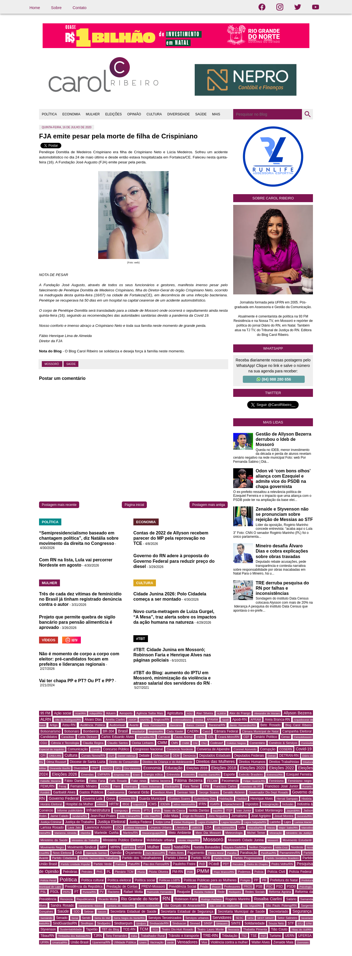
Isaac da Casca (174, 810)
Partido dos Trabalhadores (141, 858)
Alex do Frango (240, 713)
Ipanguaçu (121, 810)
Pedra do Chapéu (257, 864)
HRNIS (101, 804)
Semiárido (46, 917)
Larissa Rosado (52, 827)
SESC (239, 917)
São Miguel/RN (252, 905)
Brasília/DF (138, 731)
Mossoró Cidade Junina (246, 840)
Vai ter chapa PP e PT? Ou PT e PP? (76, 680)
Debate (144, 755)
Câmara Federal (226, 731)
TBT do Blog (110, 929)
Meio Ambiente (180, 833)
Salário (291, 899)
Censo (285, 736)
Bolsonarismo (50, 731)
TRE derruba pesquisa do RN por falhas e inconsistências (282, 588)
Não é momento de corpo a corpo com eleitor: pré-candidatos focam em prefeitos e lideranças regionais (79, 659)
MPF (103, 847)
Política (68, 879)
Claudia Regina (93, 743)
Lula (241, 827)
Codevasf (216, 743)
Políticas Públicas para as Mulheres (210, 880)
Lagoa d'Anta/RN (208, 822)
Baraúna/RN (217, 725)
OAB (78, 853)
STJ (300, 923)
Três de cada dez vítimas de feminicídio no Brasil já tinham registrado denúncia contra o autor (80, 599)
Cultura (71, 755)
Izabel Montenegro (268, 810)
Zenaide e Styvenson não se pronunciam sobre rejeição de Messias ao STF (284, 514)
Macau (271, 827)
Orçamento (133, 853)
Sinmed (195, 923)
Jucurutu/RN (304, 816)
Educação (174, 768)
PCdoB (214, 864)
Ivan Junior (243, 810)
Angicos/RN (161, 719)
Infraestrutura (98, 810)
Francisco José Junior (281, 786)
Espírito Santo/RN (209, 774)
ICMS (152, 804)
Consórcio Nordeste (180, 749)
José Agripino (261, 816)
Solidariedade (254, 923)
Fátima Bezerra (188, 780)
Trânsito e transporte (183, 936)
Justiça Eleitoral (111, 822)
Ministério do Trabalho (85, 840)
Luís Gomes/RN (225, 827)
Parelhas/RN (268, 852)
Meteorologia (234, 832)
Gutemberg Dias (205, 798)
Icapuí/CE (139, 804)
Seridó (86, 917)
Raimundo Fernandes (160, 891)
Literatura (181, 827)
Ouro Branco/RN (155, 852)
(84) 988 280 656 (274, 379)
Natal (166, 847)
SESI (251, 917)
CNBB (185, 743)
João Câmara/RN (129, 816)
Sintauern (221, 923)
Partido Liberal (176, 858)
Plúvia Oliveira (158, 871)
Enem (136, 774)
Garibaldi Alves (64, 792)
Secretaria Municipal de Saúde (241, 911)
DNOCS (107, 768)
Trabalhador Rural (152, 935)
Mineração (276, 832)
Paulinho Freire (184, 864)
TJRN (98, 936)
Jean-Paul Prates (103, 816)
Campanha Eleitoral (297, 731)
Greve (110, 799)
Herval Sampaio (287, 798)
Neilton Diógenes (260, 847)
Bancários (176, 725)
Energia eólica (153, 774)
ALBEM (221, 713)
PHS (100, 871)
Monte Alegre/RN (188, 840)
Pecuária (238, 864)
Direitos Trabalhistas (284, 762)
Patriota (120, 864)
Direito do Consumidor (124, 761)
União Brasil (80, 942)
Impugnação (270, 804)
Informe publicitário (69, 810)
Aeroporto (125, 713)
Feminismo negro (300, 780)
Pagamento (196, 853)
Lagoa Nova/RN (230, 822)
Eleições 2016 (196, 768)
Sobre (56, 7)
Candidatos (48, 737)
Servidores (222, 917)
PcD (202, 864)
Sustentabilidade (71, 929)
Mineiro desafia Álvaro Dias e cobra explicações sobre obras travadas (282, 551)
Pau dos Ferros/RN (156, 864)
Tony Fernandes (116, 935)
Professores (232, 886)
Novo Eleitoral (62, 852)
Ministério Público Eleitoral (122, 840)
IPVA (157, 810)
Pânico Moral (216, 852)
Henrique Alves (262, 799)
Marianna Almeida (65, 832)
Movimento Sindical (81, 847)
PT (76, 892)
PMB (190, 871)
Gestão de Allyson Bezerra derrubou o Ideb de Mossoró (283, 439)
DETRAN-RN (289, 755)
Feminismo (276, 780)
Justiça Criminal (50, 822)
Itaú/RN (217, 810)
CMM (162, 742)
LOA (208, 827)
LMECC (196, 827)
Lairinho (275, 822)
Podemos (244, 871)
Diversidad (81, 768)
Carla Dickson (87, 736)
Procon (216, 886)
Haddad (242, 798)
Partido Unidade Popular (75, 864)
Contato (79, 7)
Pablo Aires (176, 852)
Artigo (53, 725)
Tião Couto (279, 929)
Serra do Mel (102, 917)
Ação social (62, 713)
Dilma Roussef (56, 761)
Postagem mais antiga (208, 505)
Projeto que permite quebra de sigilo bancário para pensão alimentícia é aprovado (77, 622)
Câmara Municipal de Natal (260, 731)
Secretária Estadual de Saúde (133, 911)
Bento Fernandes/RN (243, 725)
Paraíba (232, 852)
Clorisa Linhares (142, 743)
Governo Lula (92, 799)
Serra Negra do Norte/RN (129, 917)
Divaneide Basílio (60, 768)
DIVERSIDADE (178, 114)
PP (256, 880)
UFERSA (305, 936)
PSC (269, 886)
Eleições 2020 (252, 768)
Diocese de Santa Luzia (87, 762)
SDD (76, 911)
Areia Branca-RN (277, 719)
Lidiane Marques (135, 827)
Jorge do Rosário (193, 816)
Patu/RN (134, 864)
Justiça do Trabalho (79, 822)
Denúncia (189, 755)
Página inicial (134, 505)
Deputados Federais (249, 755)
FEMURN (47, 786)
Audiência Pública (92, 725)
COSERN (285, 749)
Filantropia (130, 786)
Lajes (287, 822)
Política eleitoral (119, 880)
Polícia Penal (48, 880)
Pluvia (141, 871)
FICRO (105, 786)
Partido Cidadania (64, 858)
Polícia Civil (276, 872)
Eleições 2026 (64, 774)
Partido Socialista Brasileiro (282, 858)
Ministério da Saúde (54, 840)
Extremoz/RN (274, 774)
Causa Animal (183, 736)
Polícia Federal (300, 872)
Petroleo (86, 871)
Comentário (257, 743)
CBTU (200, 736)
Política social (145, 880)
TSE (254, 936)
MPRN (115, 847)
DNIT (95, 768)
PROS (248, 886)
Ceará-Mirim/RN (228, 736)
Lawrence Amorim (98, 827)
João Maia (170, 816)
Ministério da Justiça (299, 832)
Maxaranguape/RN (153, 832)
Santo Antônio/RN (149, 905)
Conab (95, 749)
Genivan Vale (186, 792)
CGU (43, 743)
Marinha (85, 832)
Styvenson (48, 929)
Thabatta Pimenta (255, 929)
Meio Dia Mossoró (208, 832)
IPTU (147, 810)
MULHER (93, 114)
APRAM (256, 719)
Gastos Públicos (91, 792)
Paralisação (248, 853)
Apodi (225, 719)
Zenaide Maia (283, 942)
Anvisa (199, 719)
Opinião (116, 853)
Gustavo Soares (179, 798)
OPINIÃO (134, 114)
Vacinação (157, 942)
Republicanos (86, 899)
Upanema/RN (101, 942)
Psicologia (305, 886)
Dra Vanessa (132, 768)
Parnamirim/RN (290, 852)
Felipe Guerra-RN (254, 780)
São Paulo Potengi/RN (281, 905)
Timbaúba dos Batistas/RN (74, 935)
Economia (152, 768)
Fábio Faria (97, 780)
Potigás (245, 880)
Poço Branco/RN (224, 871)
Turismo (275, 936)
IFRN (202, 804)
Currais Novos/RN (93, 755)
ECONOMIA (71, 114)
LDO (119, 827)
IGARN (214, 804)
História (306, 798)
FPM (206, 786)
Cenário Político (265, 737)
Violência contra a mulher (229, 942)
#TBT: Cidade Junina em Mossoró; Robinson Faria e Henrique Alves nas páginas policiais (172, 654)
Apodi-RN (239, 719)
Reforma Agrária (280, 891)
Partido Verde (103, 864)
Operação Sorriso (96, 852)
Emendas (87, 774)
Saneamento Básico (90, 905)
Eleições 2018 (223, 768)
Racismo (113, 891)
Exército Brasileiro (251, 774)
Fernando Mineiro (83, 786)
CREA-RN (55, 755)
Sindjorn (141, 923)
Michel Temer (256, 832)
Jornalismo (239, 816)
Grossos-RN (127, 798)
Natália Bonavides (207, 847)
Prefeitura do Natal (284, 880)
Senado (61, 918)
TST (263, 935)
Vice (204, 942)
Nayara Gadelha (235, 847)
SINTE (236, 923)
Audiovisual (117, 725)
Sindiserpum (123, 923)
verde (170, 942)
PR (264, 880)
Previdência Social (182, 886)
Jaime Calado (59, 816)
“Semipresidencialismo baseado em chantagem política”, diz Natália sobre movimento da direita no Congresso (79, 538)
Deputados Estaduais (214, 755)
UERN (289, 936)
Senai (75, 917)
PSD (279, 886)
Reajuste (183, 892)
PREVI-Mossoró (153, 886)
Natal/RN (182, 847)
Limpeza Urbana (160, 827)
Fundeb (45, 792)
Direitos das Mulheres (215, 761)
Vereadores (187, 942)
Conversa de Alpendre (213, 749)
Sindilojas (87, 923)
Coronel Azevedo (244, 749)
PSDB (291, 886)
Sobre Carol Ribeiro (273, 198)
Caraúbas (67, 736)
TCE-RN (129, 929)
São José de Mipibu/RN (224, 905)
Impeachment (232, 804)
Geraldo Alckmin (234, 792)
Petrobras (70, 872)
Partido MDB (200, 858)
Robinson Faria (186, 899)
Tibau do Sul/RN (302, 929)
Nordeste (297, 847)
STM (309, 923)
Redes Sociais (255, 891)
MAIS (216, 114)
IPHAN (136, 810)
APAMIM (212, 719)
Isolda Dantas (199, 810)
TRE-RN (210, 935)
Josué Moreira (283, 816)
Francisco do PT (251, 786)
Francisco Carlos (224, 786)
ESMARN (189, 774)
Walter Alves (260, 942)
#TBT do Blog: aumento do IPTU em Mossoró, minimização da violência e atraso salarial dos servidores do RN (172, 677)
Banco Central (195, 725)
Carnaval (164, 736)
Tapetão (92, 929)
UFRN (44, 942)
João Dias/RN (151, 816)
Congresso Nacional (148, 749)
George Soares (209, 792)
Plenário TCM (124, 871)
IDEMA (165, 804)
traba (134, 935)
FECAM (212, 780)
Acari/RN (80, 713)
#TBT (140, 639)
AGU (190, 713)
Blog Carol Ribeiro (298, 725)
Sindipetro (104, 923)
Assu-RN (68, 725)
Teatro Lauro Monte (210, 929)
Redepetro (235, 891)
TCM (144, 929)
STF (291, 923)
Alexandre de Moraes (267, 713)
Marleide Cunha (107, 833)
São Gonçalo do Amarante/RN (184, 905)
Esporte (229, 774)
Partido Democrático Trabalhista (99, 858)
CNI (195, 743)
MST (141, 847)
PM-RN (177, 872)
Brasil (123, 731)
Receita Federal (203, 891)
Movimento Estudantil (297, 840)
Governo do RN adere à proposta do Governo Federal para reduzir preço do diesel (174, 560)
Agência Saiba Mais (149, 713)
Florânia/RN (172, 786)
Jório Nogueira (218, 816)
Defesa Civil (161, 755)
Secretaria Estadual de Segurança (187, 911)
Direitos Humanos (252, 762)
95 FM (45, 713)
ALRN (45, 719)
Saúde (71, 364)
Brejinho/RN (156, 731)
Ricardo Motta (107, 899)
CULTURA (154, 114)
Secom (102, 911)
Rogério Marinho (237, 899)
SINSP (208, 923)
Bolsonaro (71, 731)
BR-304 (108, 731)
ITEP (229, 810)
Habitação (226, 798)
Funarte (307, 786)
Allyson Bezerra (298, 713)
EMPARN (103, 774)
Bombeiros (91, 731)
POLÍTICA (49, 114)
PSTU (66, 891)
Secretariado (278, 911)
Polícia (258, 871)
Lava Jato (74, 827)
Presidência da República (84, 886)
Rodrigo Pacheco (211, 899)
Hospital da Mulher (80, 804)
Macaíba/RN (256, 827)
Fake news (139, 780)
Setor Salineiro (287, 917)
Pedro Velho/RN (282, 864)
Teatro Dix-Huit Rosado (177, 929)
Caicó (206, 731)
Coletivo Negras (236, 743)
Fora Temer (191, 786)
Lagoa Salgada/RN (255, 822)
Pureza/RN (89, 891)
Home (34, 7)
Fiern (116, 786)
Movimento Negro (52, 847)
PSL (43, 891)
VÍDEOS (48, 640)
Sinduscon (179, 923)
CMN (174, 743)
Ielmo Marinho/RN (184, 804)
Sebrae (89, 911)
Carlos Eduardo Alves (117, 737)
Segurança (302, 911)
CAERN (193, 731)
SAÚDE (201, 114)
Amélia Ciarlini (115, 719)
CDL (211, 736)
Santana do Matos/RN (120, 905)
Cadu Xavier (175, 731)
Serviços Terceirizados (165, 918)
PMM (203, 871)
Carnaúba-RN (146, 736)
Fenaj (62, 786)
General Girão (138, 792)
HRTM (114, 804)
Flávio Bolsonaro (151, 786)
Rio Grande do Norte (139, 899)
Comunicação (78, 749)
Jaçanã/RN (293, 810)
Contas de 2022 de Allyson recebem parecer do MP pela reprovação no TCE (170, 538)
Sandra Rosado (62, 905)
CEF (246, 736)
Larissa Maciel (303, 822)
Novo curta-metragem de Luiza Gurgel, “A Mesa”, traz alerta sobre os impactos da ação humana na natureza (174, 616)
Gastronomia (116, 792)
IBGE (126, 804)
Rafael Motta (133, 892)
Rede (221, 891)
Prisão (204, 886)
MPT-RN (129, 847)
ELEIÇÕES (113, 114)
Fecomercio (230, 781)
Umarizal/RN (59, 942)
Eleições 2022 (281, 768)
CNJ (204, 743)
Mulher (153, 847)
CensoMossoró (303, 736)
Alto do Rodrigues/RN (68, 719)
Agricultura (175, 713)
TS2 (244, 935)
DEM (176, 755)
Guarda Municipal (152, 799)
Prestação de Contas (122, 886)
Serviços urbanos (196, 917)
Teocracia (233, 929)
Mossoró (52, 364)
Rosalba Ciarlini (268, 899)
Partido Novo (222, 858)
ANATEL (145, 719)
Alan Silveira (204, 713)
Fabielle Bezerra (50, 780)
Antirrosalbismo (182, 719)
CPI (42, 755)
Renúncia (66, 899)
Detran (272, 755)
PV (102, 891)
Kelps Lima (162, 822)
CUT (111, 755)
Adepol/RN (95, 713)
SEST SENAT (265, 917)
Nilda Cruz (281, 847)
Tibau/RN (47, 936)
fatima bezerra (160, 780)
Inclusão (287, 804)
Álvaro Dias (93, 719)
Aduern (111, 713)
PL (109, 872)
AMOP (132, 719)
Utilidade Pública (125, 942)
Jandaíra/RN (79, 816)
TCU (155, 929)
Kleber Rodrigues (184, 822)
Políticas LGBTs (169, 880)
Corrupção (268, 749)
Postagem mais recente (59, 505)
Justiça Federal (140, 822)
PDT (226, 864)
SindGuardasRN (65, 923)
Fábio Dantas (75, 781)
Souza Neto (276, 923)
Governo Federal (63, 798)
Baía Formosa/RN (154, 725)
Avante (134, 725)
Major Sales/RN (288, 827)
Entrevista (173, 774)
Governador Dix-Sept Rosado (268, 792)
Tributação (229, 936)
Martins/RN (130, 832)
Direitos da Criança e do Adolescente (168, 761)
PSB (259, 886)
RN (166, 898)
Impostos (251, 804)
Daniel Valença (126, 755)
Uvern (143, 942)
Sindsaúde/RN (159, 923)
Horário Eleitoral (51, 804)
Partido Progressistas (247, 858)
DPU (118, 768)
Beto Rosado (270, 725)
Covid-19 (304, 749)
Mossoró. (273, 840)
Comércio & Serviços (283, 743)
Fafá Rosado (118, 780)
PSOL (54, 892)
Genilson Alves (163, 792)
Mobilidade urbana (160, 840)
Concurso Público (116, 749)
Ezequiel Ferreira (299, 774)
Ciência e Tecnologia (65, 743)
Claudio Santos (118, 743)
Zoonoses (303, 942)
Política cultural (92, 880)
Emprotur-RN (122, 774)
